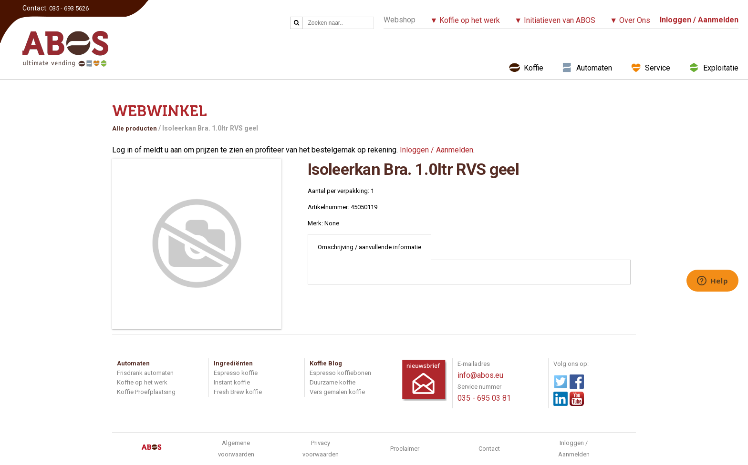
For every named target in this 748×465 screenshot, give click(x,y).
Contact (489, 448)
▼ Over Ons (630, 20)
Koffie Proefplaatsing (146, 391)
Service (657, 67)
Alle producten (134, 128)
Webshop (400, 19)
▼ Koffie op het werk (465, 20)
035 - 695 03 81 (484, 398)
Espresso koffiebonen (340, 372)
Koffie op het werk (142, 382)
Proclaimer (404, 448)
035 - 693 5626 (69, 8)
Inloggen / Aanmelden (436, 149)
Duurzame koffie (332, 382)
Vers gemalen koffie (337, 391)
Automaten (594, 67)
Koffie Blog (326, 363)
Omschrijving (369, 247)
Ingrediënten (233, 363)
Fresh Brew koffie (238, 391)
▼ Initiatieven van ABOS (554, 20)
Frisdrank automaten (145, 372)
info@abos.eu (480, 375)
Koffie (533, 67)
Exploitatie (720, 67)
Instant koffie (232, 382)
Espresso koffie (236, 372)
